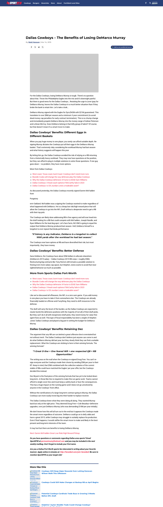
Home (32, 473)
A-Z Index (84, 496)
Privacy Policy (85, 492)
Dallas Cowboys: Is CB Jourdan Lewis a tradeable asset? (55, 186)
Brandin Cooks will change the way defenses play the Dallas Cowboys (61, 177)
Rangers (36, 3)
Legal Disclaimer (37, 496)
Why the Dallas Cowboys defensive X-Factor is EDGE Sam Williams (59, 180)
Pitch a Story (57, 492)
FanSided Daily (36, 492)
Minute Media (18, 501)
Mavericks (45, 3)
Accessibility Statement (62, 496)
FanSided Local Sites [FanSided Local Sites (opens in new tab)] (71, 3)
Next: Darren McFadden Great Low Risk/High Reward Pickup (55, 433)
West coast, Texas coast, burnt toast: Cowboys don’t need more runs (60, 174)
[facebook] (145, 3)
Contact (83, 488)
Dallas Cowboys (43, 473)
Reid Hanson (34, 42)
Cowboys (27, 3)
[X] (150, 3)
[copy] (42, 47)
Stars (53, 3)
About (59, 3)
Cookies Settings (107, 496)
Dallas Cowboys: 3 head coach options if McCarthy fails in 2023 (58, 183)
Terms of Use (105, 492)
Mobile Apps (127, 488)
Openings (56, 488)
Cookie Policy (127, 492)
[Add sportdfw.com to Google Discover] (122, 47)
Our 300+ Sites (106, 488)
